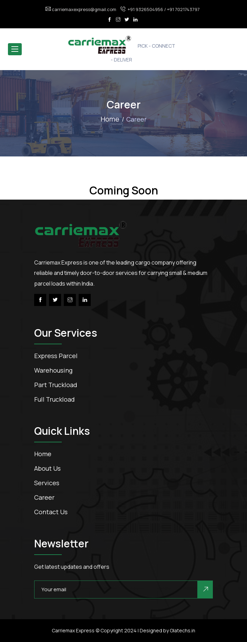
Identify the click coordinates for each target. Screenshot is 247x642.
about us (47, 468)
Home (110, 119)
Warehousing (53, 370)
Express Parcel (56, 356)
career (44, 497)
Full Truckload (54, 399)
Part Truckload (55, 385)
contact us (51, 512)
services (46, 483)
